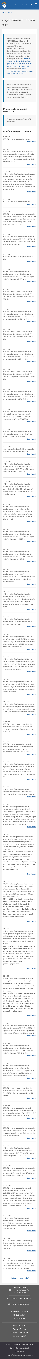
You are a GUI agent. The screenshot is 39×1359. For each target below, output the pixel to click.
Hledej (27, 5)
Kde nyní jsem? (7, 12)
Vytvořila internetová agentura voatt (20, 1355)
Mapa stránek (19, 1352)
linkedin (23, 5)
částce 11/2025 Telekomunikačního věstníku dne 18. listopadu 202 (20, 71)
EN (31, 5)
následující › (24, 1278)
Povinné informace (19, 1329)
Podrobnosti (31, 142)
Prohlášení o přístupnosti (19, 1333)
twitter (19, 5)
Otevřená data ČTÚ (19, 1336)
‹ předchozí (14, 1278)
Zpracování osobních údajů (19, 1348)
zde (8, 90)
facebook (15, 5)
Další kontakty (21, 1315)
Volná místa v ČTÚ (19, 1325)
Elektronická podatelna (20, 1311)
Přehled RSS (21, 1319)
